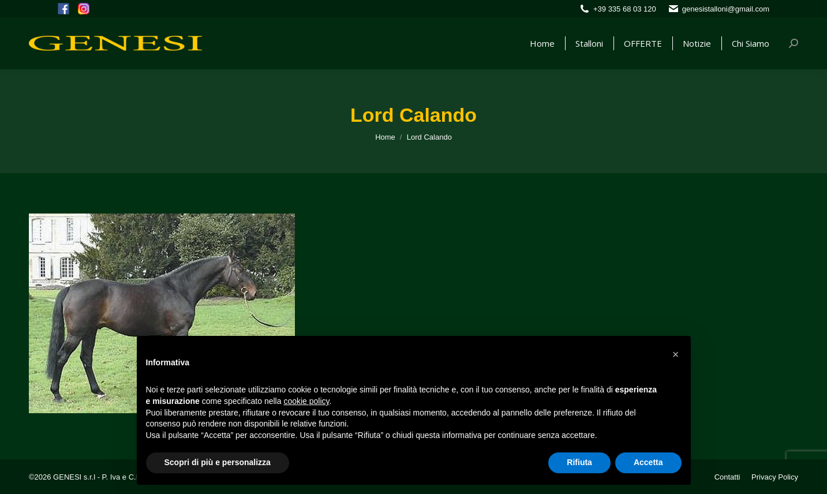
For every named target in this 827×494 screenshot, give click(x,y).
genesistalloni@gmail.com (725, 9)
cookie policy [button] (306, 401)
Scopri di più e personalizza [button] (217, 462)
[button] (676, 354)
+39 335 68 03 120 (624, 9)
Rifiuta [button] (579, 462)
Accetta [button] (648, 462)
